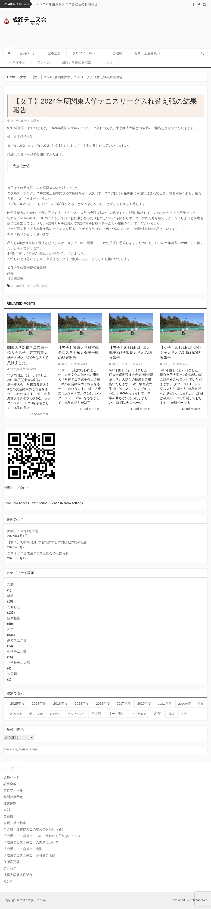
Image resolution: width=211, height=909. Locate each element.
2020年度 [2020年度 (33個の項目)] (184, 703)
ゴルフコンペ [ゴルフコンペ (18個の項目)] (76, 714)
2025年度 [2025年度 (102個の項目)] (17, 703)
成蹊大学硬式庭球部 (48, 62)
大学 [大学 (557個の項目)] (157, 713)
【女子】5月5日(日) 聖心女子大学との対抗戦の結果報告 (180, 352)
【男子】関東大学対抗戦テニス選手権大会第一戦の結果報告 (78, 352)
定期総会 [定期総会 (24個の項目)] (55, 714)
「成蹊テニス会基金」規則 (22, 849)
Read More (38, 414)
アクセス (15, 62)
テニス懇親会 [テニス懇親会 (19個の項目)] (138, 714)
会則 (6, 810)
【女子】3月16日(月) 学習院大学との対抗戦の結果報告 (47, 542)
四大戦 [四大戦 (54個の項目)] (96, 714)
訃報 (10, 596)
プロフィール (83, 53)
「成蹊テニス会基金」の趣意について (31, 842)
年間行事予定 (13, 797)
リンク (80, 62)
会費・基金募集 (141, 53)
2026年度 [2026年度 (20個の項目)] (16, 714)
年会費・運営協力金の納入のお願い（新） (34, 829)
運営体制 (9, 803)
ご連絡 (112, 53)
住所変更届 (174, 53)
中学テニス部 (17, 651)
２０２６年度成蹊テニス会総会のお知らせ (66, 4)
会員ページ (28, 53)
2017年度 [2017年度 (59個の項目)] (123, 703)
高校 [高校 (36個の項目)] (171, 714)
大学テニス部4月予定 (22, 531)
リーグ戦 (32, 286)
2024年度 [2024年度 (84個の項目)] (82, 703)
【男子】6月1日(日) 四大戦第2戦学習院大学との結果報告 (130, 352)
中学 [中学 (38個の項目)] (184, 714)
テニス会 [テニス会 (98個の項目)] (36, 714)
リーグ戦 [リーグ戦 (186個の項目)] (115, 713)
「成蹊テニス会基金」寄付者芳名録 (29, 855)
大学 (23, 77)
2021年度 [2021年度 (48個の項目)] (164, 703)
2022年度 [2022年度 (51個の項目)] (144, 703)
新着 (10, 584)
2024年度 (18, 286)
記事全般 (54, 53)
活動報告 (13, 618)
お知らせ (13, 607)
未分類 (12, 674)
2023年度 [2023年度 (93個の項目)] (39, 703)
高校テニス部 (17, 640)
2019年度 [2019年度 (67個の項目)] (103, 703)
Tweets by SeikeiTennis (20, 749)
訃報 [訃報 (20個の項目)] (200, 703)
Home (11, 77)
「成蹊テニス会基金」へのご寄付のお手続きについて (42, 836)
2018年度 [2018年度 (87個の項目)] (60, 703)
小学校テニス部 (18, 663)
